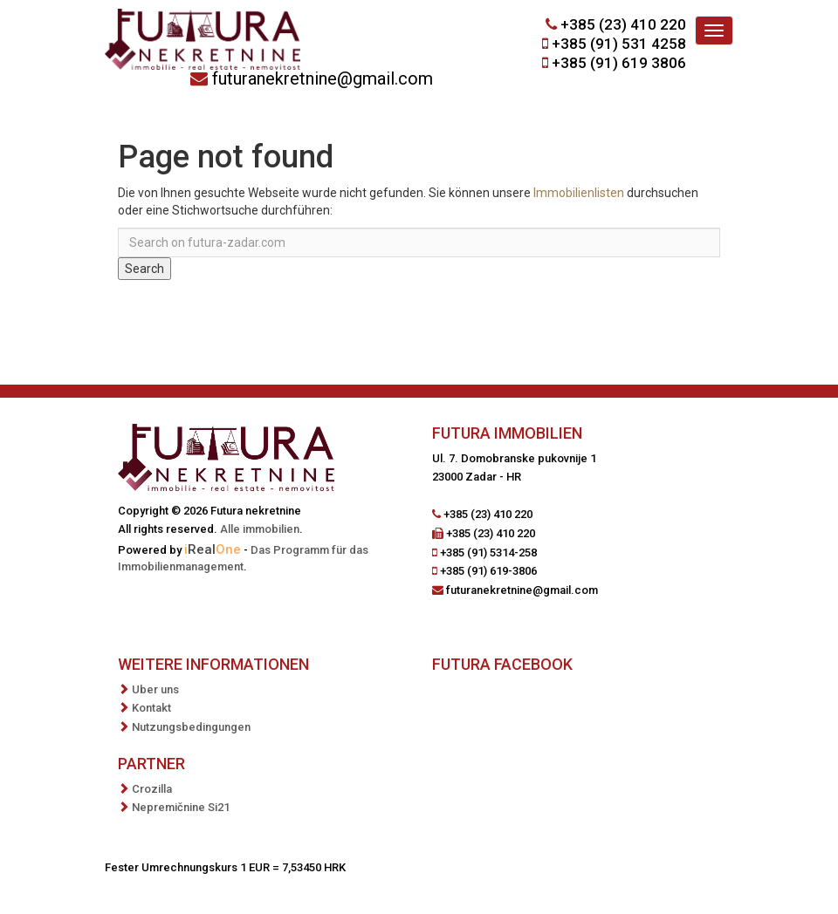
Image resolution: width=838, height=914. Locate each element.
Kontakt (151, 707)
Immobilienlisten (578, 193)
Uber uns (155, 689)
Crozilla (152, 788)
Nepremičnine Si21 (181, 807)
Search (144, 269)
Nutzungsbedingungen (191, 726)
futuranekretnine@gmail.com (322, 78)
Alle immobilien (259, 528)
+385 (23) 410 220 (623, 24)
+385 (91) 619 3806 (619, 63)
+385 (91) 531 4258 (619, 43)
